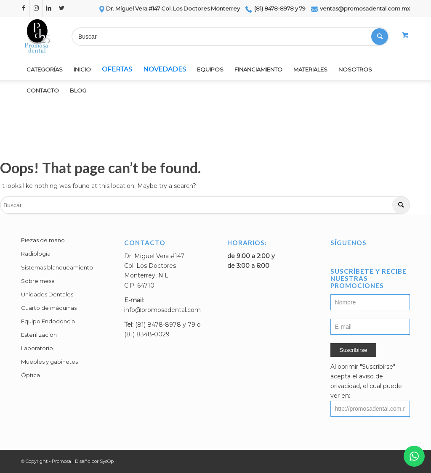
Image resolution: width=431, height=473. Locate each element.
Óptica (30, 375)
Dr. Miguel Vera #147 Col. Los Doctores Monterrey (169, 8)
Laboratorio (37, 348)
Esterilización (39, 334)
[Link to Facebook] (23, 8)
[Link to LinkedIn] (49, 8)
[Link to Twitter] (61, 8)
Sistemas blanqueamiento (57, 267)
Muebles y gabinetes (49, 361)
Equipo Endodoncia (48, 321)
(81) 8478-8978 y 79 (275, 8)
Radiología (36, 253)
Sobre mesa (38, 280)
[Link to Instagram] (36, 8)
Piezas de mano (43, 240)
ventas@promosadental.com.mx (360, 8)
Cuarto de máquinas (49, 307)
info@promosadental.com (162, 310)
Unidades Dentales (47, 294)
